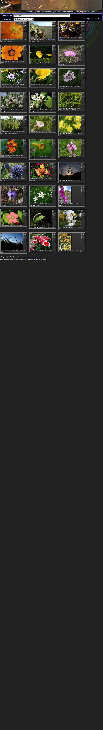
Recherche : (8, 16)
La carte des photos (18, 259)
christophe (6, 39)
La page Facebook (5, 259)
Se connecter (43, 259)
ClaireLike (64, 204)
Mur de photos (82, 12)
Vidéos (94, 12)
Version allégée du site (31, 259)
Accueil (29, 12)
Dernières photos (43, 12)
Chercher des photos (63, 12)
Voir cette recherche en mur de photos (29, 257)
